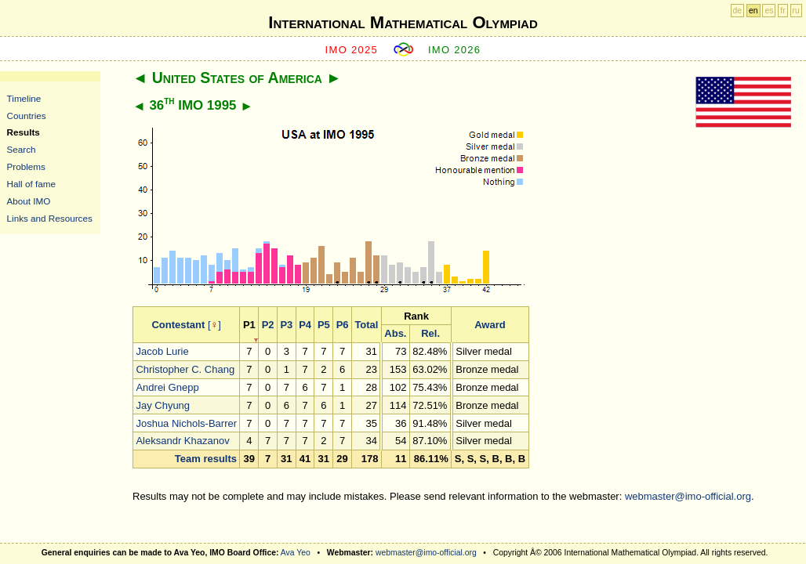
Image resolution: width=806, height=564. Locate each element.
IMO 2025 (352, 50)
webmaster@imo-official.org (688, 496)
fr (782, 10)
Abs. (395, 333)
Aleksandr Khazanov (182, 440)
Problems (26, 166)
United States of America (237, 77)
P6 (342, 325)
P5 (324, 325)
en (753, 10)
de (737, 10)
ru (796, 10)
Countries (26, 115)
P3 (286, 325)
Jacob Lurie (162, 351)
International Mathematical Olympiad (402, 22)
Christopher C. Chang (185, 369)
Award (490, 325)
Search (21, 149)
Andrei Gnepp (167, 387)
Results (23, 132)
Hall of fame (31, 184)
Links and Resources (50, 218)
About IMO (29, 201)
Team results (206, 459)
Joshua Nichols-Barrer (186, 423)
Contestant (178, 325)
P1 (249, 325)
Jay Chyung (163, 405)
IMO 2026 (454, 50)
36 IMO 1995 (192, 105)
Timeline (24, 98)
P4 (305, 325)
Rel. (430, 333)
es (768, 10)
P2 (268, 325)
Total (366, 325)
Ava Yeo (295, 552)
